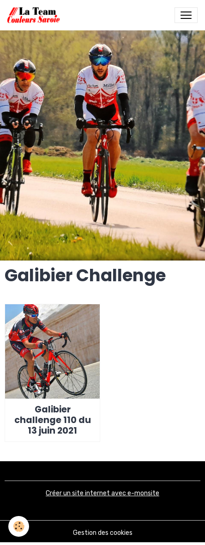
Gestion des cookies (103, 533)
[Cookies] (18, 526)
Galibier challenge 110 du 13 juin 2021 (52, 420)
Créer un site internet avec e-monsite (102, 493)
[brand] (35, 15)
